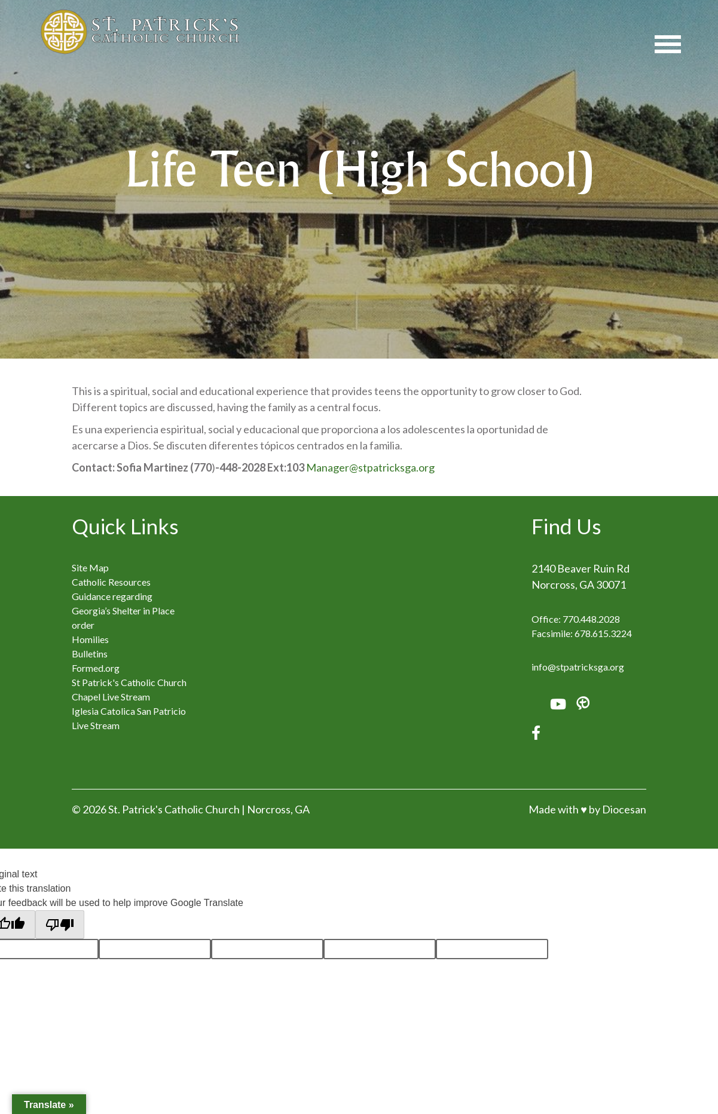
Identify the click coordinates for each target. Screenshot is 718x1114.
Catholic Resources (111, 581)
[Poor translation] (59, 924)
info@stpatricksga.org (577, 666)
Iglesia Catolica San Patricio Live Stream (129, 718)
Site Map (90, 567)
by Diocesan (617, 809)
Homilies (90, 639)
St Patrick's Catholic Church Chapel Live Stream (129, 689)
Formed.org (96, 668)
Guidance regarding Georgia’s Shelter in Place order (123, 610)
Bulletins (90, 653)
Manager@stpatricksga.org (370, 467)
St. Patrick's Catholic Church (174, 809)
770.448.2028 (591, 619)
